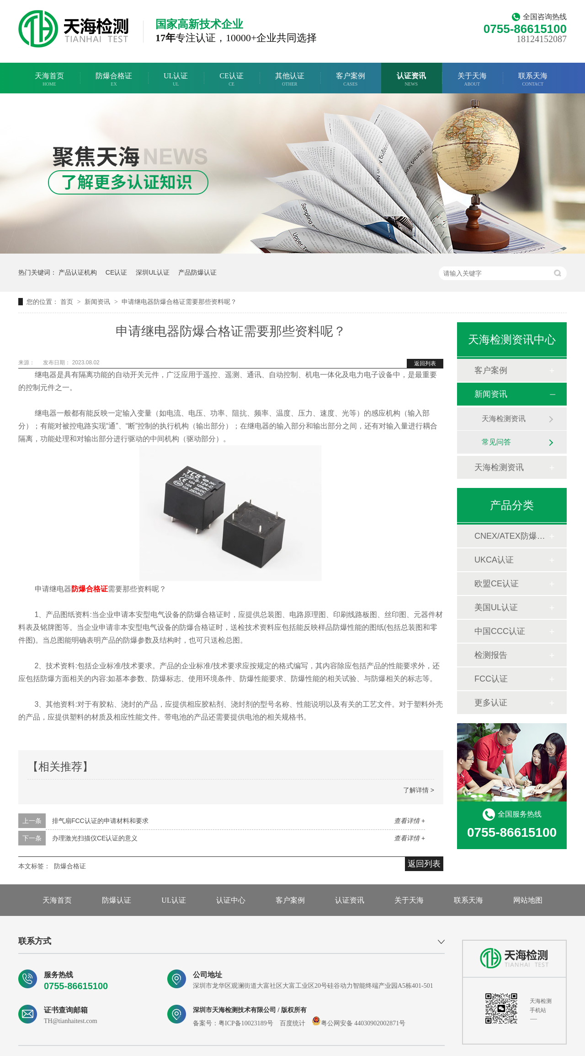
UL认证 (176, 79)
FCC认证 (491, 678)
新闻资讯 (98, 301)
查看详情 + (409, 820)
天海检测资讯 (504, 418)
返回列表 (425, 363)
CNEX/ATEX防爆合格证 (511, 536)
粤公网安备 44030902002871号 (359, 1023)
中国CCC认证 (499, 631)
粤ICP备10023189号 (245, 1023)
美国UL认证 (496, 607)
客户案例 (350, 79)
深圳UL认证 (153, 272)
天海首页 (49, 79)
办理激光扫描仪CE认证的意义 (95, 838)
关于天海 (472, 79)
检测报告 (490, 655)
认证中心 (230, 900)
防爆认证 (116, 900)
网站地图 (527, 900)
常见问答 (496, 442)
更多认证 (490, 702)
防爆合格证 (114, 79)
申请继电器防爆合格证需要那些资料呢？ (179, 301)
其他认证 (289, 79)
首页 (67, 301)
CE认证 (231, 79)
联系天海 (533, 79)
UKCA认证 (494, 559)
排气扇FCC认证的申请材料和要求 (100, 820)
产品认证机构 (77, 272)
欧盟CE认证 (496, 583)
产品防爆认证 (197, 272)
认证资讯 (411, 79)
